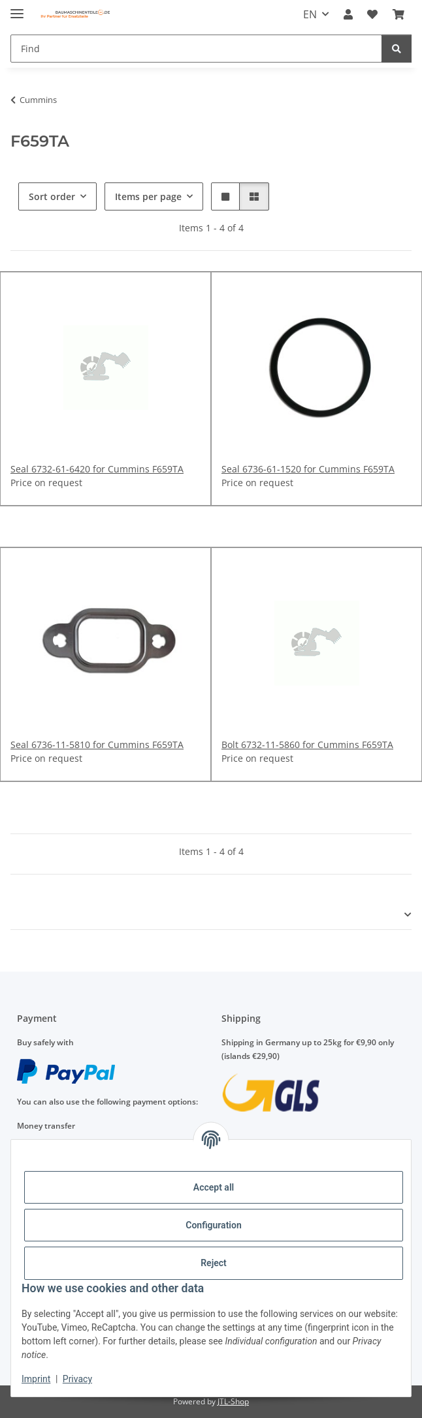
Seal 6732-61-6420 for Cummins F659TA (97, 469)
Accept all (213, 1187)
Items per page (148, 196)
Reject (214, 1263)
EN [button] (310, 14)
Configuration (213, 1225)
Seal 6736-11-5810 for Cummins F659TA (97, 744)
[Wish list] (372, 14)
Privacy (77, 1379)
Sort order (52, 196)
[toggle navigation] (17, 8)
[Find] (196, 49)
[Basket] (398, 14)
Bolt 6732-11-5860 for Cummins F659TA (307, 744)
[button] (348, 14)
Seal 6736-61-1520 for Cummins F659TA (308, 469)
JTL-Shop (233, 1401)
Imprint (36, 1379)
